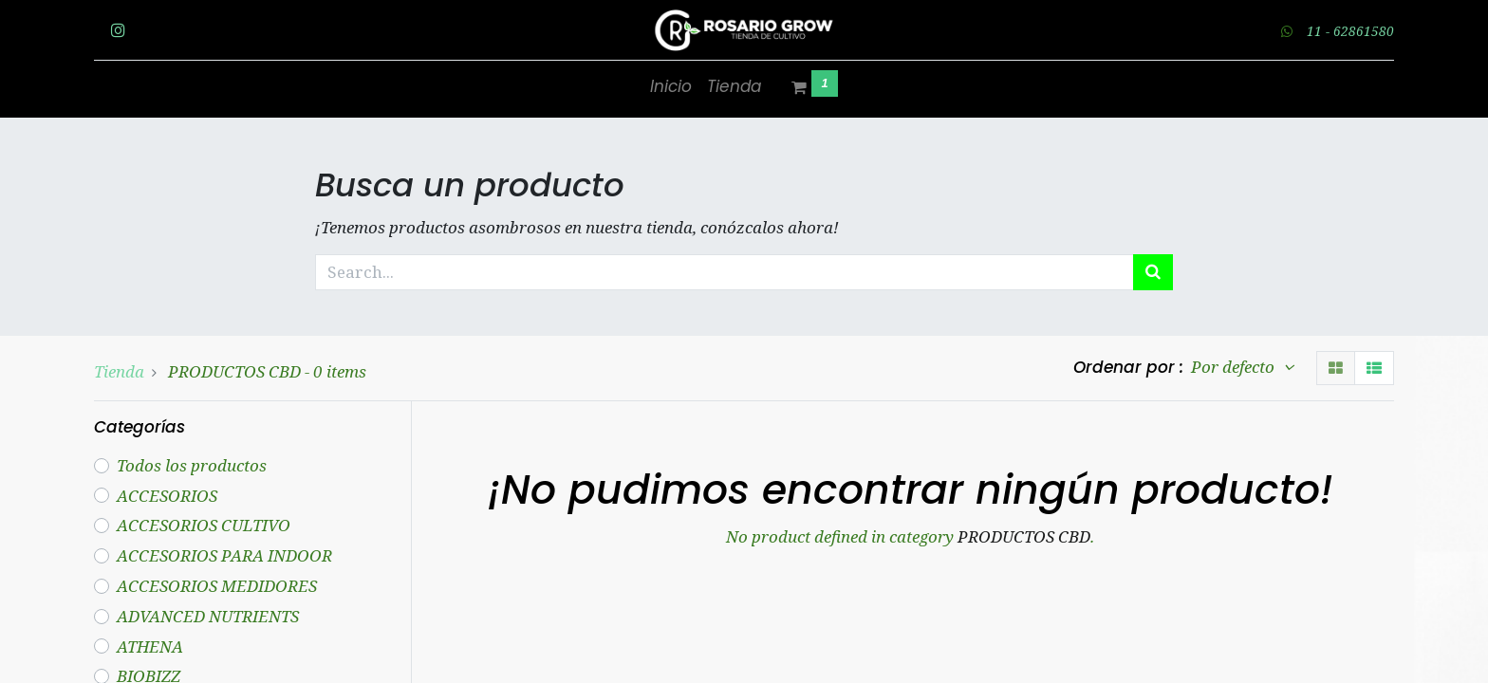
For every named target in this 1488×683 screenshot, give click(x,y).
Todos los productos (192, 465)
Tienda (119, 371)
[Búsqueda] (1153, 272)
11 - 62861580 (1350, 31)
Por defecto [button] (1234, 367)
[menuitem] (670, 87)
